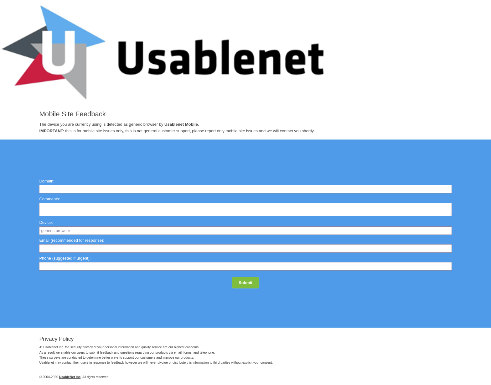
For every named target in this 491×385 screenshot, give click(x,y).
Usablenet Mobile (181, 124)
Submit (245, 282)
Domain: (46, 181)
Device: (46, 222)
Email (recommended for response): (71, 240)
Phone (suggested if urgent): (64, 258)
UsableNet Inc (70, 377)
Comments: (49, 199)
